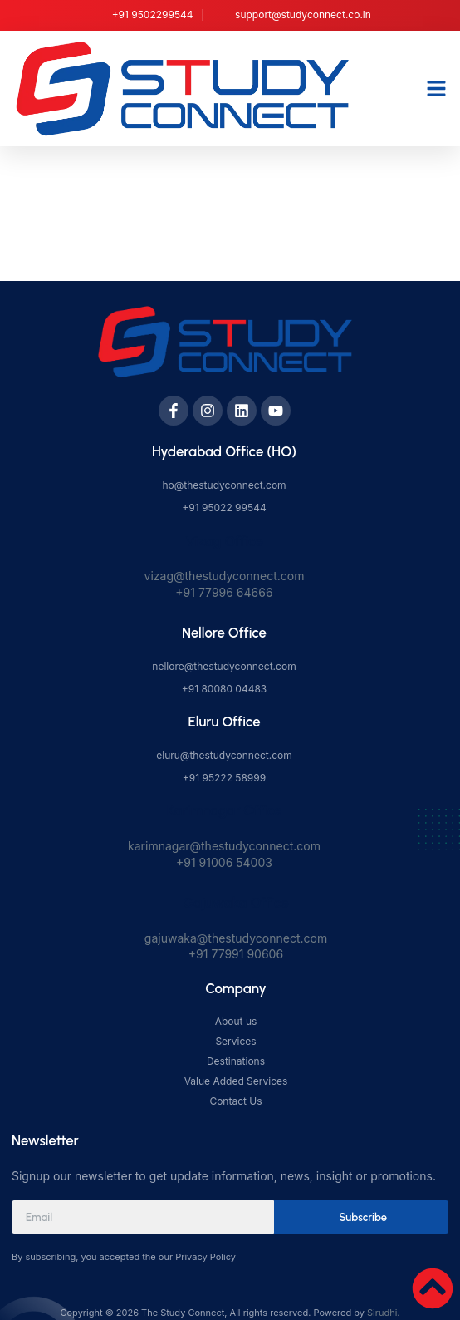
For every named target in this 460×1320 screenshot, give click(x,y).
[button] (437, 88)
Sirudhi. (383, 1312)
